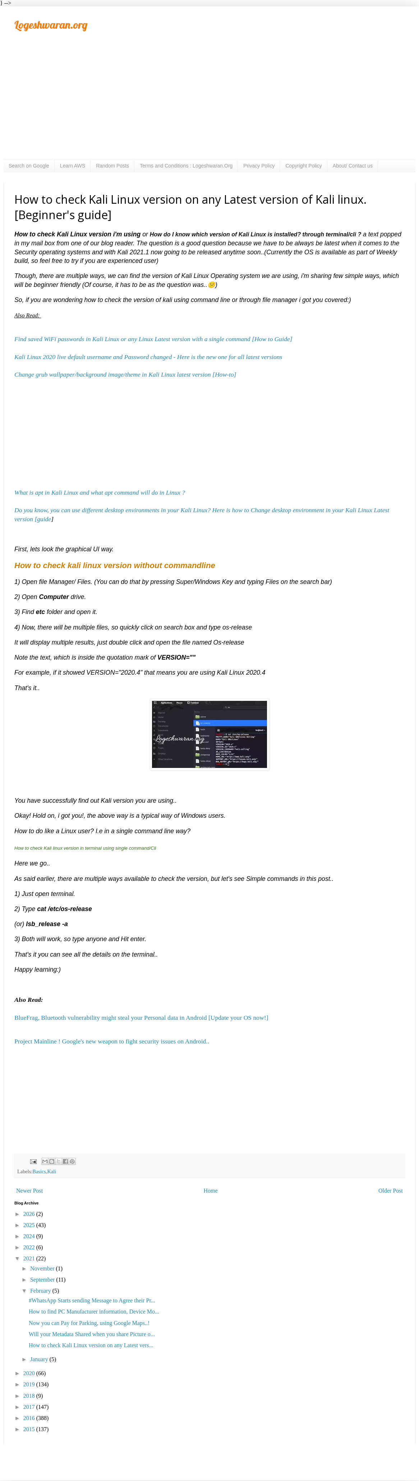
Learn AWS (72, 166)
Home (211, 1191)
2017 (29, 1407)
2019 (29, 1384)
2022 (29, 1247)
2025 (29, 1225)
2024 (29, 1236)
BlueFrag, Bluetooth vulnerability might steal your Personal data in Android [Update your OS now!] (141, 1017)
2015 (29, 1429)
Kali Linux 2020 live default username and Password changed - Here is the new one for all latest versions (148, 356)
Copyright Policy (303, 166)
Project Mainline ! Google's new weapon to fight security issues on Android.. (111, 1041)
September (43, 1280)
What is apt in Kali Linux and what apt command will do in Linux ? (99, 492)
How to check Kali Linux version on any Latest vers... (91, 1345)
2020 (29, 1373)
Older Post (390, 1191)
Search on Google (29, 166)
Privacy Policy (259, 166)
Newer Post (29, 1191)
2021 (29, 1258)
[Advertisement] (209, 106)
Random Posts (112, 166)
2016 (29, 1418)
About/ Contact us (353, 166)
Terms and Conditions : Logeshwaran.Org (186, 166)
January (40, 1359)
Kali (51, 1171)
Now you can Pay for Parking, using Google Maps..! (89, 1323)
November (43, 1268)
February (41, 1291)
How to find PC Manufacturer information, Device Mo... (94, 1311)
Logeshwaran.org (50, 25)
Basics (39, 1171)
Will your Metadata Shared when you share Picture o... (92, 1334)
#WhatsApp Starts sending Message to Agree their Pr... (92, 1300)
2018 (29, 1396)
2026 (29, 1214)
